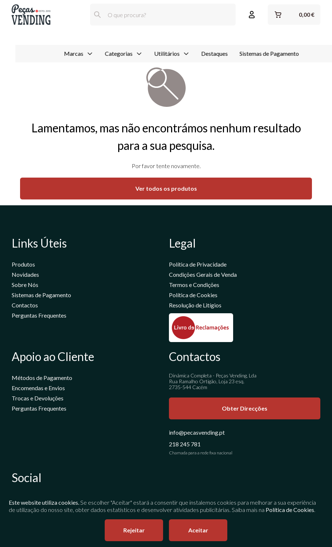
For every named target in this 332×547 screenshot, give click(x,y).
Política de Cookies (193, 295)
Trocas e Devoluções (37, 398)
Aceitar (198, 530)
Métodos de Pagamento (42, 378)
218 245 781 (185, 444)
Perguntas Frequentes (39, 315)
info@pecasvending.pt (197, 432)
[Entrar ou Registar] (252, 14)
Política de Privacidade (198, 264)
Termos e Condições (194, 285)
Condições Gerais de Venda (203, 274)
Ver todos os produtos (166, 188)
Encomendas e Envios (38, 388)
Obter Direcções (244, 408)
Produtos (23, 264)
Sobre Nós (25, 285)
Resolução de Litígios (195, 305)
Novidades (25, 274)
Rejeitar (134, 530)
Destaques (199, 37)
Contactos (25, 305)
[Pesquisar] (97, 14)
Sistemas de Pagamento (253, 37)
